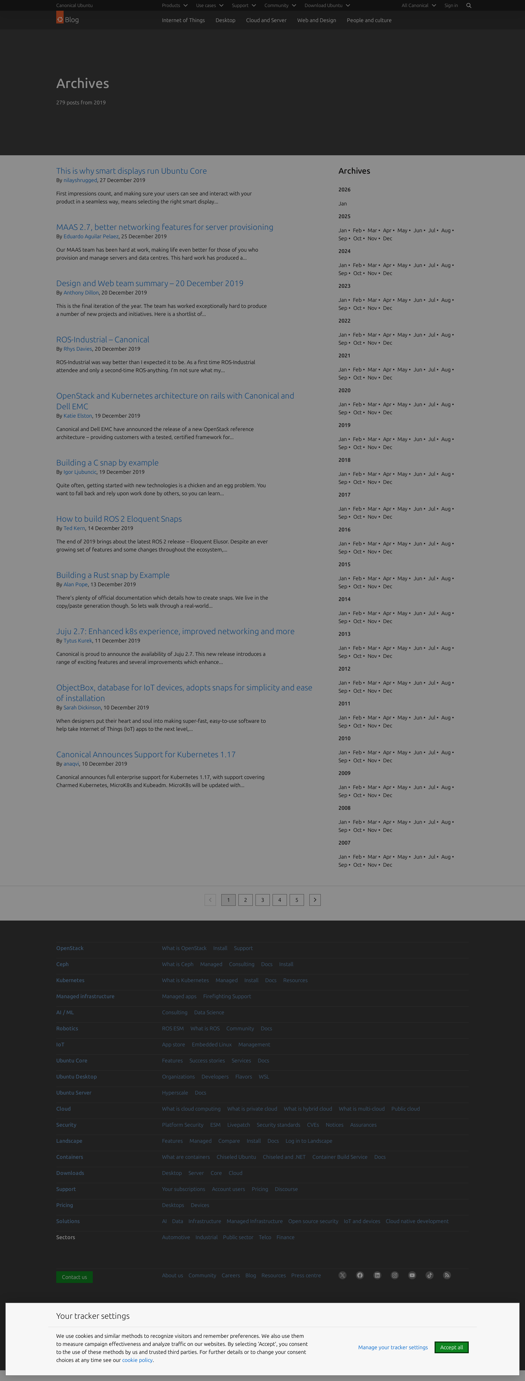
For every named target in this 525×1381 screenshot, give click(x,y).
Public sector (238, 1237)
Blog (250, 1275)
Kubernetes (70, 980)
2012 (345, 669)
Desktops (173, 1205)
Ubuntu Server (73, 1093)
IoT (60, 1044)
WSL (264, 1076)
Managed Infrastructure (255, 1221)
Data (177, 1221)
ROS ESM (173, 1028)
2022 (345, 321)
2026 (345, 189)
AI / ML (65, 1012)
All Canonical (415, 5)
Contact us (74, 1277)
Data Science (209, 1012)
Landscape (69, 1141)
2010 (345, 738)
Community (240, 1028)
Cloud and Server (266, 20)
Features (172, 1060)
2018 (345, 460)
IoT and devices (362, 1221)
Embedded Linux (212, 1044)
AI (164, 1221)
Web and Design (316, 20)
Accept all (451, 1347)
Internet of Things (183, 20)
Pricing (260, 1189)
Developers (215, 1076)
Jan (343, 203)
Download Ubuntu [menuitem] (324, 5)
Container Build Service (340, 1157)
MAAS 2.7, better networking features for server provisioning (165, 227)
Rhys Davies (78, 349)
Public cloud (405, 1109)
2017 (345, 495)
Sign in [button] (451, 5)
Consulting (241, 964)
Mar (372, 230)
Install (220, 948)
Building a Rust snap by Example (113, 575)
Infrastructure (205, 1221)
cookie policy (137, 1360)
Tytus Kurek (78, 640)
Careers (231, 1275)
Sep (343, 238)
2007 (345, 843)
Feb (357, 230)
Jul (431, 230)
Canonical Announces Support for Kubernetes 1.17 (146, 754)
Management (254, 1044)
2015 (345, 564)
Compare (229, 1141)
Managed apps (179, 996)
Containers (69, 1157)
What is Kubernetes (185, 980)
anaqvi (71, 764)
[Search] (468, 5)
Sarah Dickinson (82, 707)
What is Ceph (178, 964)
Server (196, 1173)
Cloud (63, 1109)
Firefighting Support (227, 996)
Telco (265, 1237)
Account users (228, 1189)
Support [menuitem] (240, 5)
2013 (345, 634)
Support (243, 948)
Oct (357, 238)
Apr (387, 230)
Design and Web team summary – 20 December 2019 (150, 283)
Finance (286, 1237)
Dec (387, 238)
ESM (215, 1125)
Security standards (278, 1125)
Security (66, 1125)
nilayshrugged (80, 180)
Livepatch (238, 1125)
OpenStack (70, 948)
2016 (345, 529)
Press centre (306, 1275)
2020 (345, 390)
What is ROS (205, 1028)
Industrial (207, 1237)
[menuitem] (417, 5)
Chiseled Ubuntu (236, 1157)
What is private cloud (252, 1109)
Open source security (313, 1221)
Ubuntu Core (71, 1060)
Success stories (207, 1060)
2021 (345, 355)
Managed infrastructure (85, 996)
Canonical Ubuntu (74, 5)
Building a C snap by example (107, 462)
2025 (345, 216)
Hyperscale (175, 1093)
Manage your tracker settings (393, 1347)
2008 (345, 808)
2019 (345, 425)
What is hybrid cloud (308, 1109)
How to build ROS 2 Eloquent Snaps (119, 518)
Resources (295, 980)
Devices (200, 1205)
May (402, 230)
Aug (446, 230)
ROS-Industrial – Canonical (102, 339)
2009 (345, 773)
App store (173, 1044)
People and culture (369, 20)
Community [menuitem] (277, 5)
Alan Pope (76, 584)
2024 (345, 251)
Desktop (225, 20)
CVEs (313, 1125)
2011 (345, 703)
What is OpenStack (184, 948)
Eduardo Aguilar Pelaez (91, 236)
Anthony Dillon (81, 292)
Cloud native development (417, 1221)
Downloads (70, 1173)
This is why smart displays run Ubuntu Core (131, 170)
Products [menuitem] (171, 5)
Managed (211, 964)
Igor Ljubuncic (80, 472)
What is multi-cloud (362, 1109)
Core (216, 1173)
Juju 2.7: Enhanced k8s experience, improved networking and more (175, 631)
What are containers (186, 1157)
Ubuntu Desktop (76, 1076)
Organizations (178, 1076)
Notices (335, 1125)
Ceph (62, 964)
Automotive (176, 1237)
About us (172, 1275)
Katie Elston (78, 416)
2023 (345, 286)
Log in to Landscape (309, 1141)
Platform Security (183, 1125)
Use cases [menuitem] (206, 5)
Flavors (243, 1076)
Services (241, 1060)
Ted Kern (74, 528)
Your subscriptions (183, 1189)
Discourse (286, 1189)
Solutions (68, 1221)
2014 (345, 599)
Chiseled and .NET (284, 1157)
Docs (267, 964)
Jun (418, 230)
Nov (372, 238)
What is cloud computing (191, 1109)
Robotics (67, 1028)
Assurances (363, 1125)
